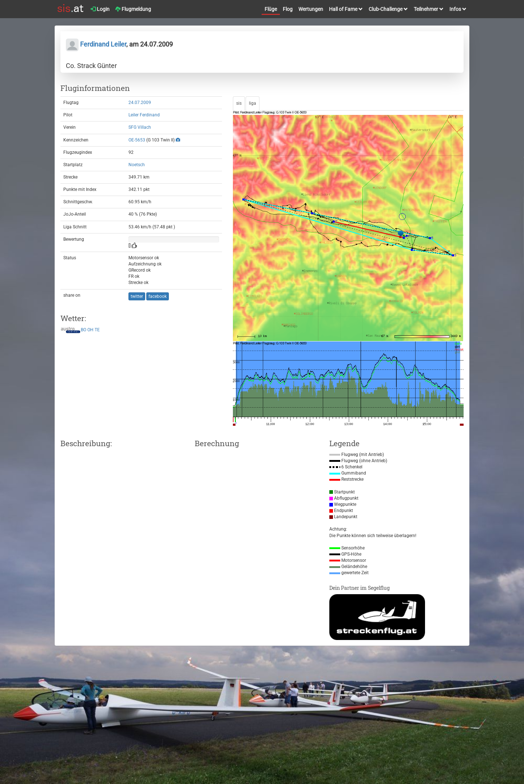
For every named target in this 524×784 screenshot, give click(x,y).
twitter (137, 296)
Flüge (271, 9)
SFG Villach (139, 127)
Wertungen (310, 9)
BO (83, 329)
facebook (157, 296)
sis (239, 103)
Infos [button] (458, 9)
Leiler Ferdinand (144, 114)
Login (100, 9)
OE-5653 (136, 140)
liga (252, 103)
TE (97, 329)
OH (90, 329)
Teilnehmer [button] (429, 9)
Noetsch (136, 164)
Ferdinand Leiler (96, 44)
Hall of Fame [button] (346, 9)
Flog (288, 9)
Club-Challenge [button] (388, 9)
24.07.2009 (139, 102)
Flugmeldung (133, 9)
